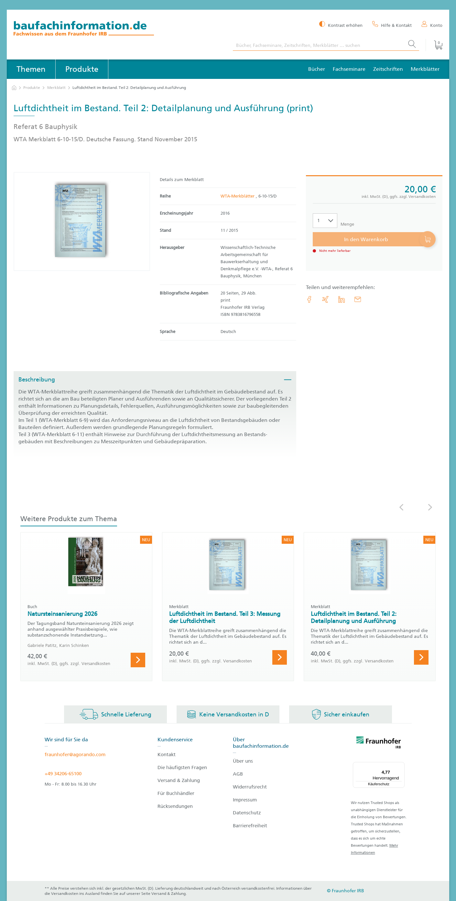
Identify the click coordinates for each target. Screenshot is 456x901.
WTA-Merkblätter (238, 196)
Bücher (316, 69)
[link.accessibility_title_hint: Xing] (325, 299)
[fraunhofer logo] (378, 743)
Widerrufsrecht (250, 787)
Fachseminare (349, 69)
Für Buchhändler (175, 793)
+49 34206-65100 (63, 774)
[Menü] (401, 766)
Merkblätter (425, 69)
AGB (238, 774)
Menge (347, 224)
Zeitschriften (388, 69)
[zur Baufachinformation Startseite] (118, 29)
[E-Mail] (357, 299)
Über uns (243, 761)
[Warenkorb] (434, 45)
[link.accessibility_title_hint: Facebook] (309, 299)
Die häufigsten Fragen (182, 767)
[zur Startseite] (14, 87)
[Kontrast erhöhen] (341, 24)
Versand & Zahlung (178, 780)
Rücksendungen (175, 806)
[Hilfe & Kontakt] (392, 25)
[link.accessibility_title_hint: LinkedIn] (341, 299)
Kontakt (166, 754)
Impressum (245, 800)
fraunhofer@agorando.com (75, 754)
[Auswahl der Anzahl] (325, 220)
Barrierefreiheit (250, 826)
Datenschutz (247, 813)
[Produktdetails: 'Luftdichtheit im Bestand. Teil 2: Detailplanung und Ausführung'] (82, 221)
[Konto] (431, 25)
